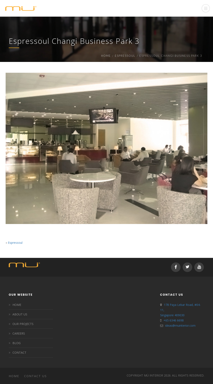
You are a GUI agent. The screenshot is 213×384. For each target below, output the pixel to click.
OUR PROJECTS (22, 324)
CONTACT (19, 352)
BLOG (16, 343)
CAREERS (18, 333)
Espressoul (125, 55)
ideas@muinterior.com (180, 325)
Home (106, 55)
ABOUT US (19, 314)
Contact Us (35, 376)
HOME (16, 305)
